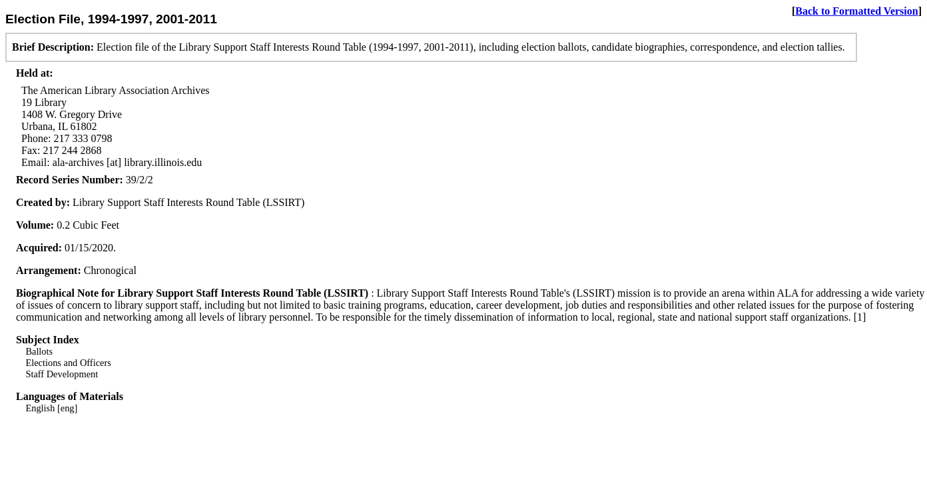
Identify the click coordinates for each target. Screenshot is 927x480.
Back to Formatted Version (856, 11)
